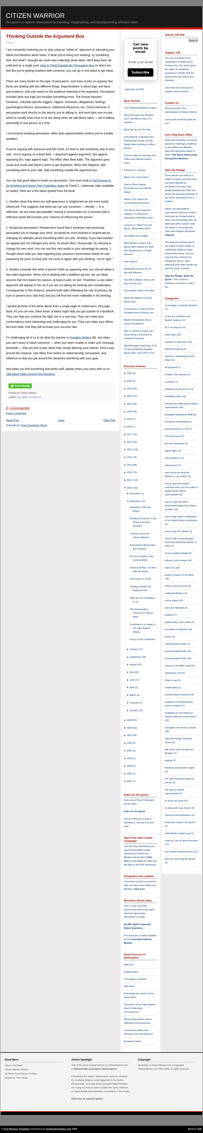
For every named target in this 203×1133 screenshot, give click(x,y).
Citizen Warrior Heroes (16, 1069)
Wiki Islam (129, 986)
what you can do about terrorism (181, 840)
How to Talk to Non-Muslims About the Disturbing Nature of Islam (180, 542)
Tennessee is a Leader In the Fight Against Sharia (143, 628)
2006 (130, 743)
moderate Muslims (175, 593)
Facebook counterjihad (177, 421)
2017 (130, 434)
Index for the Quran (134, 811)
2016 (130, 442)
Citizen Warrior (35, 15)
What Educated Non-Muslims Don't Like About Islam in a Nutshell (139, 119)
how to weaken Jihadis (177, 553)
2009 (130, 720)
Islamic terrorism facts (176, 586)
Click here (139, 889)
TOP (199, 1129)
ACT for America (173, 327)
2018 (130, 426)
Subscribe (140, 72)
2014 (130, 457)
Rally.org (185, 61)
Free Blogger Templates (17, 1129)
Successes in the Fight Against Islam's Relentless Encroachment (139, 1008)
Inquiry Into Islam (13, 1065)
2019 (130, 419)
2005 (130, 750)
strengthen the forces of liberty (180, 727)
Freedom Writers (80, 337)
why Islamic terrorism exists (179, 851)
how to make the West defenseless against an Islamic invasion (180, 506)
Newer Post (12, 420)
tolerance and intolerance (178, 815)
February (135, 702)
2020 (130, 411)
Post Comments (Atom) (34, 425)
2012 (130, 472)
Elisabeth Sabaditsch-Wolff (179, 414)
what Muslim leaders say (178, 833)
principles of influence (29, 397)
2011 (130, 480)
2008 (130, 728)
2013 (130, 465)
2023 (130, 388)
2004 (130, 758)
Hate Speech (130, 261)
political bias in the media (178, 622)
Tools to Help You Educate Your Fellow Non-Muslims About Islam (140, 159)
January (134, 710)
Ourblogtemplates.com (58, 1129)
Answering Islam (132, 1041)
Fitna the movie (173, 436)
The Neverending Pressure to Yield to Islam (141, 613)
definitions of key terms (177, 389)
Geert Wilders (172, 458)
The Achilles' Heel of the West (139, 290)
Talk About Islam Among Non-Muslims (30, 374)
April (132, 687)
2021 (130, 404)
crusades (170, 382)
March (133, 695)
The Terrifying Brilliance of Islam (140, 108)
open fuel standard (175, 607)
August (134, 664)
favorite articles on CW (177, 429)
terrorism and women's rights (179, 767)
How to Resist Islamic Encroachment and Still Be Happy (137, 188)
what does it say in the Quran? (180, 822)
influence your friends (176, 560)
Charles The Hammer (176, 374)
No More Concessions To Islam (21, 1073)
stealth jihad (171, 687)
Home (61, 420)
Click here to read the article (87, 1098)
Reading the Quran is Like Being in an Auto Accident (143, 522)
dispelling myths (173, 396)
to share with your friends (178, 808)
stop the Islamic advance (178, 694)
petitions (169, 615)
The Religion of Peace (135, 979)
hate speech (171, 465)
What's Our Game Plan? (136, 177)
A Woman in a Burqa (134, 170)
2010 (130, 487)
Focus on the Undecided (142, 639)
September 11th (173, 673)
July (132, 672)
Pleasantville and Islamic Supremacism (95, 1069)
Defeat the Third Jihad (16, 1078)
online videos (172, 600)
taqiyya (170, 235)
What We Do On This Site (137, 129)
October (134, 649)
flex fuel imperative (175, 443)
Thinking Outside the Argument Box (45, 36)
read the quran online (176, 644)
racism (168, 636)
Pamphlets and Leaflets (136, 235)
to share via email (174, 800)
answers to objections (176, 342)
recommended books (176, 651)
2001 (130, 781)
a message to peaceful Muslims (181, 305)
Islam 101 (129, 964)
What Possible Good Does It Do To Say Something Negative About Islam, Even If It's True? (140, 349)
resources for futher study (178, 665)
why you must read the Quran (180, 859)
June (132, 680)
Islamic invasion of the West (179, 575)
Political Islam (131, 972)
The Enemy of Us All (140, 579)
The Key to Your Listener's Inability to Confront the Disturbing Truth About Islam (138, 214)
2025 (130, 373)
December (135, 493)
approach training (174, 349)
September (136, 657)
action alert (171, 334)
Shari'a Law (171, 680)
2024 (130, 381)
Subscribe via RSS (134, 89)
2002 (130, 773)
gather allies (171, 450)
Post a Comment (16, 413)
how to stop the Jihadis (177, 531)
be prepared (171, 367)
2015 (130, 449)
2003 (130, 766)
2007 (130, 735)
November (135, 501)
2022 (130, 396)
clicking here (171, 65)
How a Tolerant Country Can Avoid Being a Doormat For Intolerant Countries (138, 335)
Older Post (109, 420)
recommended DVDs (176, 658)
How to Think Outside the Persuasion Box (67, 65)
